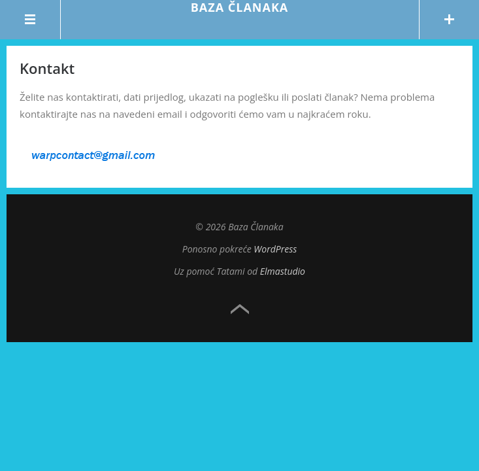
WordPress (275, 249)
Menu (30, 19)
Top (240, 309)
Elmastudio (282, 271)
